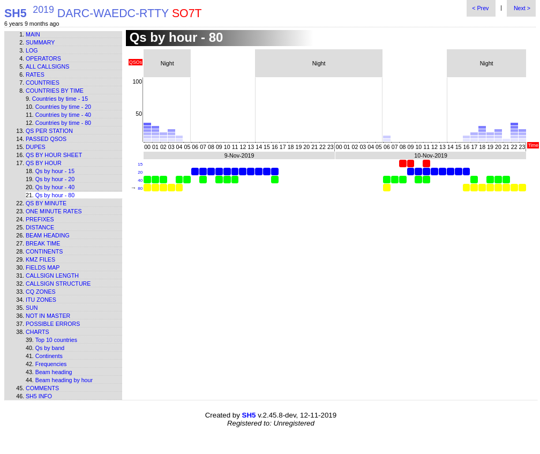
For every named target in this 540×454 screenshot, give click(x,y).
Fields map (42, 267)
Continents (44, 251)
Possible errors (53, 324)
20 (140, 172)
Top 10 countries (56, 340)
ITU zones (41, 299)
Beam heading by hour (64, 380)
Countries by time (55, 90)
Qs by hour (44, 163)
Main (33, 34)
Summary (40, 42)
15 (140, 164)
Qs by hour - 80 (54, 195)
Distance (40, 227)
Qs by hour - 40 (54, 187)
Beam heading (48, 235)
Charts (37, 332)
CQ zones (41, 291)
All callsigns (47, 66)
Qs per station (49, 131)
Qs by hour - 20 (54, 179)
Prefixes (40, 219)
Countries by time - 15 (60, 98)
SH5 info (39, 396)
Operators (43, 58)
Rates (35, 74)
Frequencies (51, 364)
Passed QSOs (46, 139)
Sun (32, 307)
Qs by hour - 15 (54, 171)
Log (32, 50)
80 (140, 188)
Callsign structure (58, 283)
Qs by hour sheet (54, 155)
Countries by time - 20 (63, 106)
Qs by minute (46, 203)
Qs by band (50, 348)
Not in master (48, 315)
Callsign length (52, 275)
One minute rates (54, 211)
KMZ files (40, 259)
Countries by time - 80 (63, 123)
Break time (43, 243)
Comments (42, 388)
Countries (42, 82)
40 (140, 180)
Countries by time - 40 (63, 114)
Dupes (36, 147)
